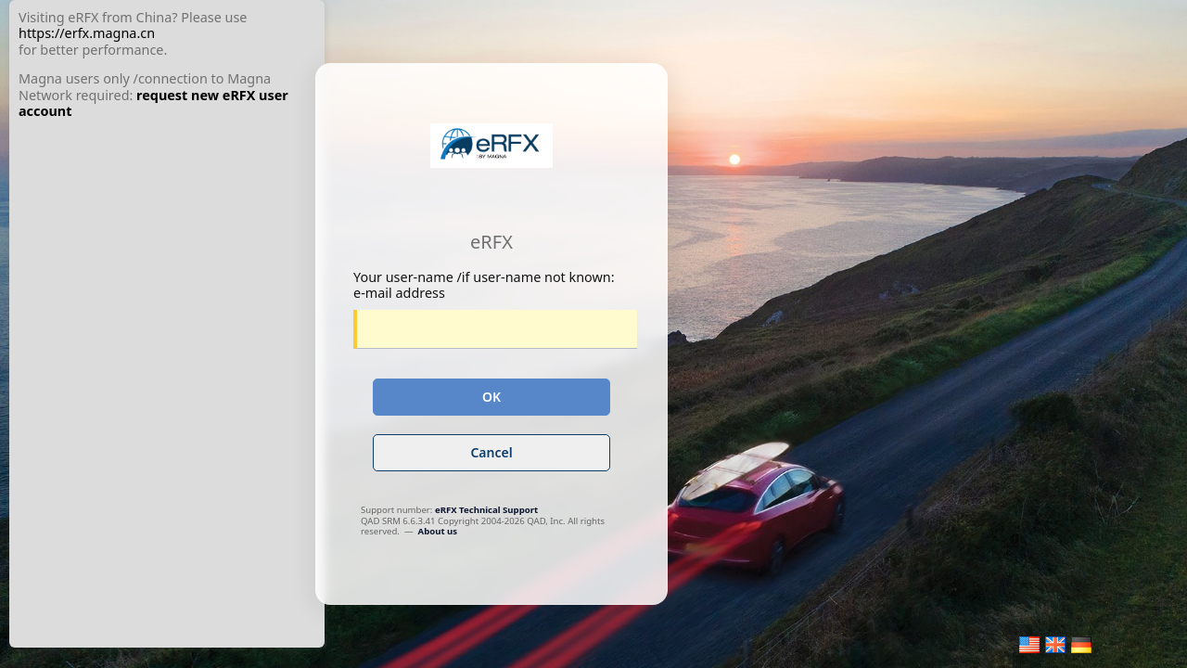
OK (491, 396)
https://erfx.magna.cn (87, 33)
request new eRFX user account (153, 103)
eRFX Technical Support (486, 510)
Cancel (491, 452)
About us (438, 531)
